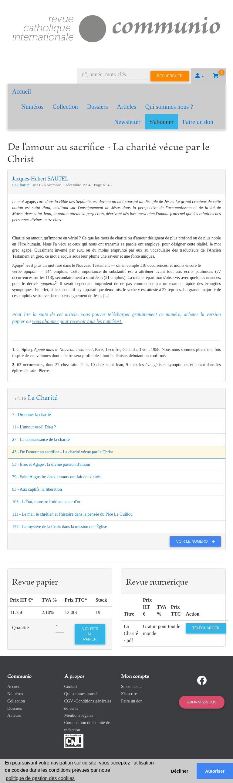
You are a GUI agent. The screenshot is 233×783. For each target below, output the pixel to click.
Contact (71, 686)
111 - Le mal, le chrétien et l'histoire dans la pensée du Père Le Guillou (72, 514)
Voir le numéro (197, 541)
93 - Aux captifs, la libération (37, 489)
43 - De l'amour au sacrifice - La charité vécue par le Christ (62, 452)
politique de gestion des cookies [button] (40, 778)
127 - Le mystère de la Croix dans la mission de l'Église (59, 526)
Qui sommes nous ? (169, 106)
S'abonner (162, 121)
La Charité (21, 185)
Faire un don (198, 121)
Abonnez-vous (201, 702)
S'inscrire (129, 694)
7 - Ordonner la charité (31, 414)
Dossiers (97, 106)
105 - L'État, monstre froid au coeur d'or (46, 502)
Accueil (21, 91)
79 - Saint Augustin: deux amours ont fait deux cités (56, 477)
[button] (199, 76)
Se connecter (132, 686)
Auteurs (14, 715)
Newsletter (127, 121)
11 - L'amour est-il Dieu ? (34, 427)
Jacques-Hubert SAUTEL (40, 179)
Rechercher (170, 76)
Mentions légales (78, 715)
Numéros (32, 106)
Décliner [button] (179, 771)
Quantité (20, 627)
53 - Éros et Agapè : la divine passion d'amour (51, 464)
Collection (65, 106)
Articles (126, 106)
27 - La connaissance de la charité (41, 439)
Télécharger (205, 628)
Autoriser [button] (215, 771)
